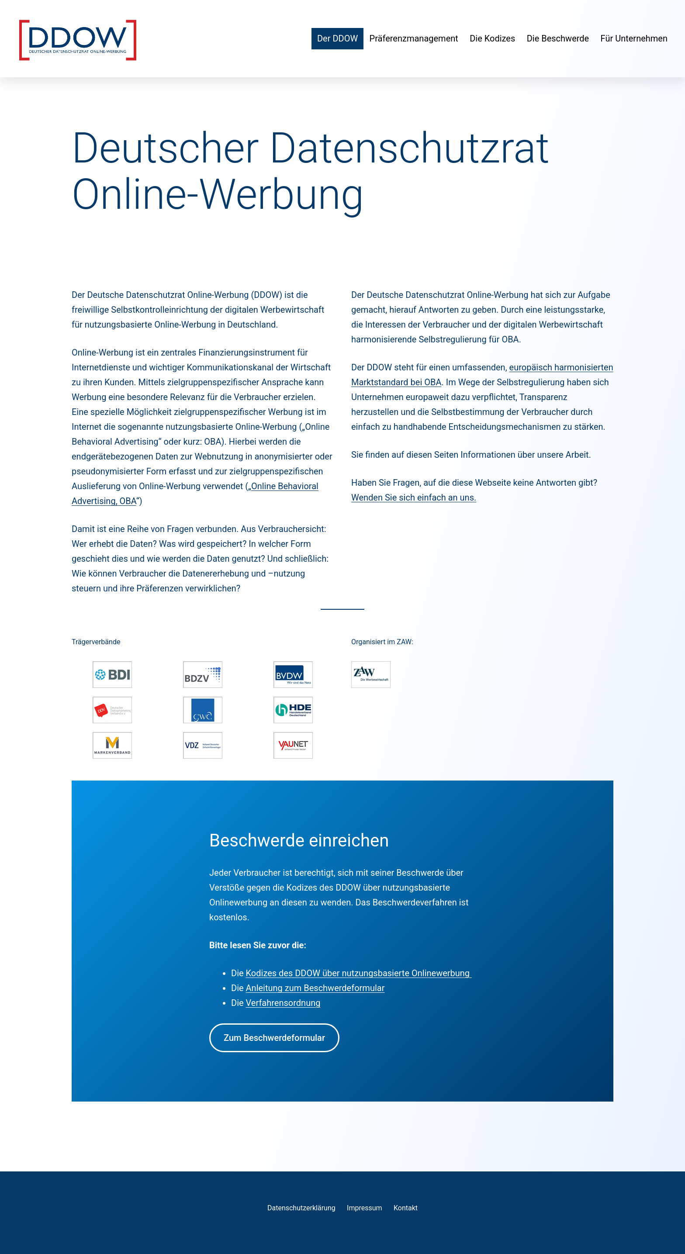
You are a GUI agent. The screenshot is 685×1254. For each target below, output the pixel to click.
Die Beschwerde (558, 38)
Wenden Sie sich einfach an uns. (413, 497)
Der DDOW (337, 38)
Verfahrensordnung (283, 1003)
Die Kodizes (492, 38)
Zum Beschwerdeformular (274, 1038)
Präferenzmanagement (414, 38)
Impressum (364, 1208)
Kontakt (406, 1208)
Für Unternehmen (634, 38)
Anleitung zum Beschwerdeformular (315, 988)
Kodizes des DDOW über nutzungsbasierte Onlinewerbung (359, 973)
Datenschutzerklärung (301, 1208)
